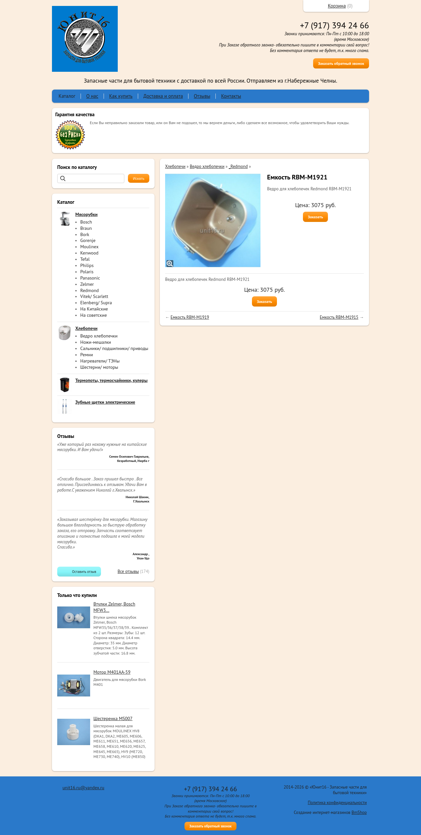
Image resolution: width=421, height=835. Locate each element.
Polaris (86, 272)
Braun (86, 228)
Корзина (337, 6)
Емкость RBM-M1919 (189, 317)
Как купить (121, 96)
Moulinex (89, 247)
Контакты (231, 96)
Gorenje (87, 240)
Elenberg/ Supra (96, 303)
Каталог (67, 96)
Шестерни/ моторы (99, 367)
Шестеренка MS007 (113, 718)
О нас (92, 96)
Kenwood (89, 253)
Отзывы (202, 96)
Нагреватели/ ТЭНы (100, 361)
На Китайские (94, 309)
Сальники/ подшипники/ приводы (114, 348)
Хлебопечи (175, 166)
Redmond (89, 290)
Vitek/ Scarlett (94, 296)
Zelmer (87, 284)
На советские (93, 315)
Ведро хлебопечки (98, 336)
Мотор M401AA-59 (112, 672)
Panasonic (90, 278)
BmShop (359, 812)
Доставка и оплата (163, 96)
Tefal (85, 259)
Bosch (86, 222)
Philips (87, 265)
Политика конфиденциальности (337, 802)
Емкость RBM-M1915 (339, 317)
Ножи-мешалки (95, 342)
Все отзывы (128, 571)
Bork (84, 234)
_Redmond (238, 166)
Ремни (86, 355)
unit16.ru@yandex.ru (83, 788)
